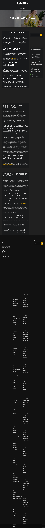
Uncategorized (5, 40)
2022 (21, 20)
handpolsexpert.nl (13, 62)
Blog (24, 8)
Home (21, 8)
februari (25, 20)
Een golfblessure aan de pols (13, 37)
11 (28, 20)
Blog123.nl (22, 2)
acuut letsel (9, 89)
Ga (41, 35)
